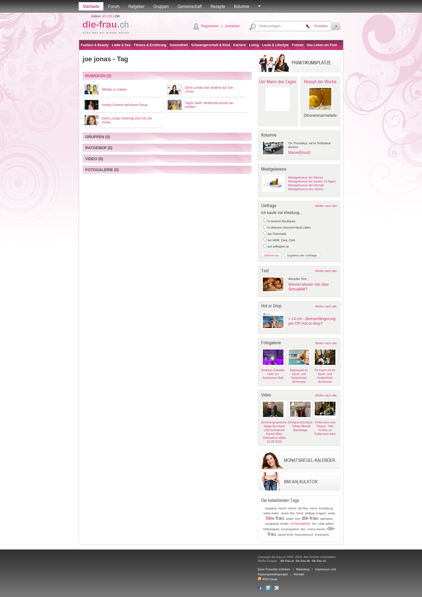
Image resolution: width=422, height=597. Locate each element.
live (314, 523)
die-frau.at (287, 560)
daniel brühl (285, 534)
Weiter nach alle (326, 205)
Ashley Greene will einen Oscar (125, 105)
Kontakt (299, 574)
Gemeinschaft (190, 6)
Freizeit (298, 45)
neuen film (288, 513)
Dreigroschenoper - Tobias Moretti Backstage (300, 426)
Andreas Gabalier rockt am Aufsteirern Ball (273, 373)
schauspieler (300, 523)
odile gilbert (326, 523)
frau (279, 518)
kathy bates (271, 513)
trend (299, 513)
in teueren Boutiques (282, 221)
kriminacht (322, 534)
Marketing (302, 569)
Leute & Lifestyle (275, 45)
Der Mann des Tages (277, 81)
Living (254, 45)
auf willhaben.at (278, 246)
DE (110, 16)
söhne (292, 508)
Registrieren (210, 26)
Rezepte (218, 6)
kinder (284, 523)
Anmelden (232, 26)
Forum (114, 6)
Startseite (91, 6)
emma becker (316, 529)
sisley (331, 513)
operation (326, 518)
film (270, 518)
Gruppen (161, 6)
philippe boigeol (315, 513)
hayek (282, 508)
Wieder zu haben (114, 89)
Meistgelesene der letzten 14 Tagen (312, 181)
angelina (271, 508)
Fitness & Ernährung (150, 45)
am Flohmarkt (277, 233)
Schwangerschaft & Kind (210, 45)
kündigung (326, 508)
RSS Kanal (267, 579)
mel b (313, 508)
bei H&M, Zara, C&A (281, 240)
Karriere (239, 45)
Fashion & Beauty (95, 45)
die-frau (310, 518)
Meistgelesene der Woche (305, 177)
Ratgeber (136, 6)
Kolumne (241, 6)
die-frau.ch (319, 560)
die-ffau (303, 508)
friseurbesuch (304, 534)
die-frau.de (303, 560)
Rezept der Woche (320, 81)
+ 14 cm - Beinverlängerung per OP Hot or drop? (312, 321)
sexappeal (272, 523)
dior (302, 529)
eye (297, 518)
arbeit (290, 518)
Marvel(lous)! (299, 152)
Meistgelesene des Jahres (306, 189)
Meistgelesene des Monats (306, 185)
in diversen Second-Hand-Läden (289, 227)
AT (104, 16)
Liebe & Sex (121, 45)
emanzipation (290, 529)
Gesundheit (179, 45)
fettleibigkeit (271, 529)
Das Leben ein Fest (322, 45)
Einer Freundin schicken (274, 569)
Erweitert (321, 26)
